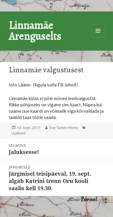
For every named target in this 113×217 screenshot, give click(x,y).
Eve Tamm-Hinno (63, 127)
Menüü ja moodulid (98, 30)
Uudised (18, 133)
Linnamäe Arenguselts (35, 30)
